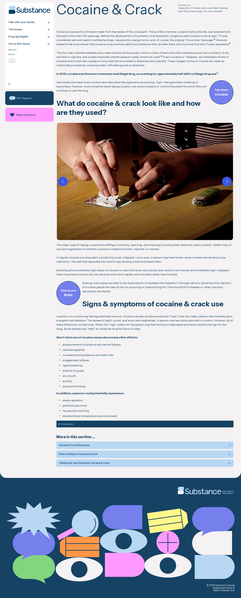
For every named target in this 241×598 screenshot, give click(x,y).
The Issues (15, 29)
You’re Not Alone (19, 43)
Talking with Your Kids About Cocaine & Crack (84, 463)
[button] (29, 98)
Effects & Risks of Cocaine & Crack (78, 454)
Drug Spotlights (18, 36)
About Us (12, 50)
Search (11, 54)
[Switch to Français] (11, 61)
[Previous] (63, 181)
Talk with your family (21, 22)
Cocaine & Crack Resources (74, 445)
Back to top (238, 587)
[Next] (227, 181)
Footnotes (67, 424)
